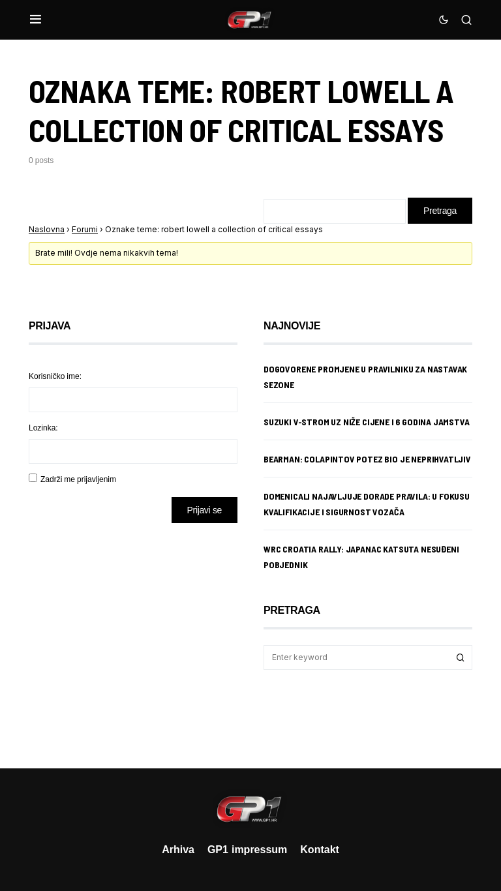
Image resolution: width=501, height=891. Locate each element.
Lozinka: (43, 427)
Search (460, 657)
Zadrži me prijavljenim (78, 479)
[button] (35, 19)
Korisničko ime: (55, 376)
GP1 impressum (247, 849)
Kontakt (319, 849)
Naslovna (47, 229)
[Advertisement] (133, 635)
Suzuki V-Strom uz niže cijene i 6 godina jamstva (367, 421)
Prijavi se (204, 509)
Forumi (85, 229)
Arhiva (178, 849)
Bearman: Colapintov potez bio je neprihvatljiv (367, 458)
